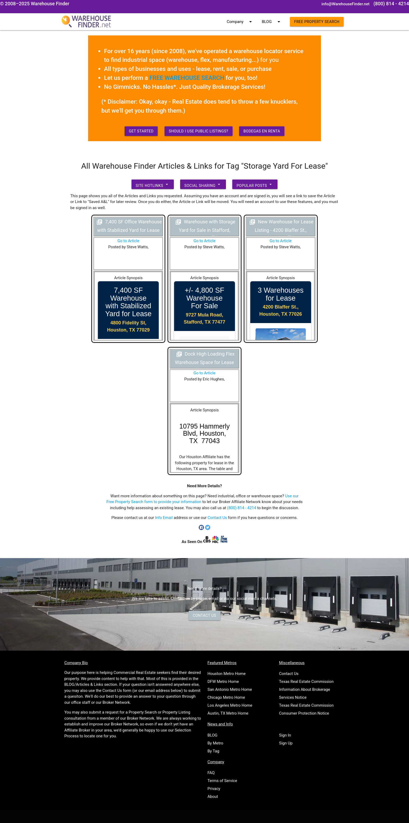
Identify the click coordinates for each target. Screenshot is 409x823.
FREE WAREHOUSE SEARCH (186, 77)
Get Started (141, 131)
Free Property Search (316, 22)
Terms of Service (222, 780)
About (212, 796)
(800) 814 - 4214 (241, 507)
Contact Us (217, 517)
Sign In (285, 735)
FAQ (211, 772)
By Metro (215, 743)
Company (240, 21)
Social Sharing (203, 184)
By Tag (213, 751)
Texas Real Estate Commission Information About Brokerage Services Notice (306, 689)
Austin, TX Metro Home (227, 713)
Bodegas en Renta (261, 131)
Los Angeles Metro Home (229, 705)
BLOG (272, 21)
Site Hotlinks (153, 184)
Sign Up (286, 743)
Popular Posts (255, 184)
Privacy (213, 788)
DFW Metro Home (223, 681)
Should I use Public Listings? (198, 131)
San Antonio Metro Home (229, 689)
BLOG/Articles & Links (83, 684)
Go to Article (128, 240)
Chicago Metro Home (226, 697)
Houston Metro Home (226, 673)
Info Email (164, 517)
